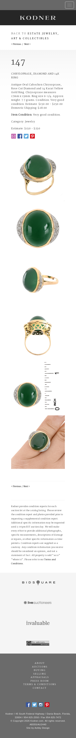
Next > (27, 44)
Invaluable (38, 623)
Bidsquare (38, 583)
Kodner (38, 17)
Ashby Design (42, 728)
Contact (40, 688)
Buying (40, 670)
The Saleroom (38, 643)
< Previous (16, 44)
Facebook (19, 136)
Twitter (26, 136)
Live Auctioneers (38, 603)
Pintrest (32, 136)
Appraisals (40, 677)
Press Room (39, 681)
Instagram (40, 704)
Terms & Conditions (39, 684)
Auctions (39, 667)
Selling (39, 674)
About (40, 663)
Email (13, 136)
